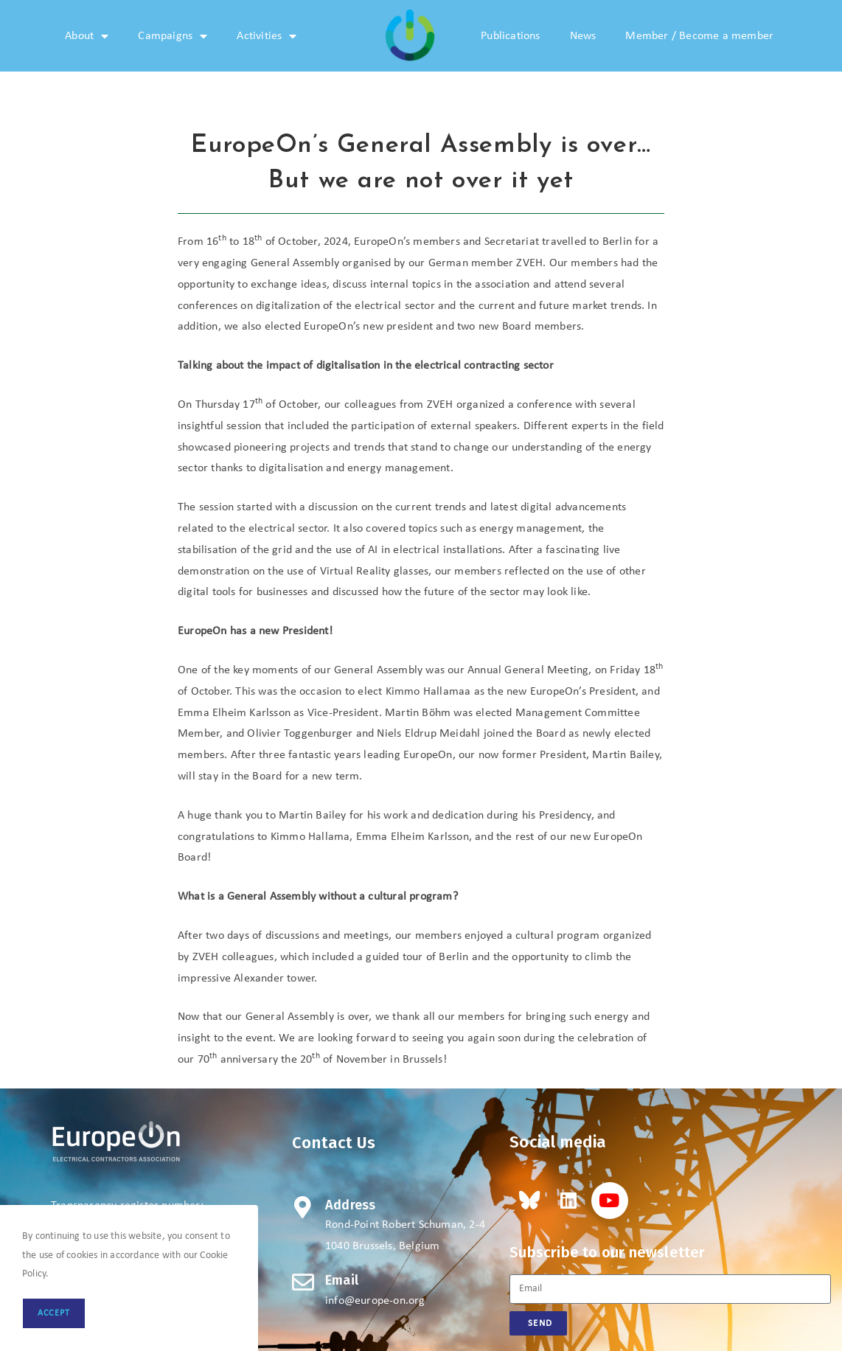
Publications (510, 36)
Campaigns (172, 36)
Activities (266, 36)
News (583, 36)
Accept (54, 1313)
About (86, 36)
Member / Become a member (699, 36)
